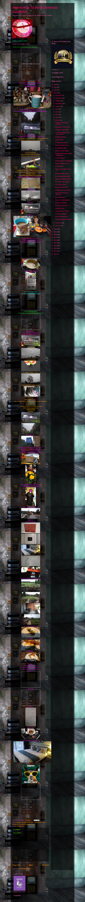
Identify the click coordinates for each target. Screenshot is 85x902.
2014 (55, 251)
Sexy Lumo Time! (60, 184)
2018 (55, 240)
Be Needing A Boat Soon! (62, 176)
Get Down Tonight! (61, 214)
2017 (55, 243)
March (58, 120)
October (58, 101)
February (59, 223)
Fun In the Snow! (60, 197)
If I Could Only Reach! (62, 182)
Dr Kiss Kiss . (30, 822)
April (57, 117)
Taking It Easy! (60, 208)
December (59, 95)
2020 (55, 234)
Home (31, 865)
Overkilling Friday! (61, 148)
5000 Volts (18, 822)
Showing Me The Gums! (62, 127)
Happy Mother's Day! (61, 163)
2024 (55, 90)
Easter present (37, 822)
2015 (55, 248)
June (57, 112)
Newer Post (16, 865)
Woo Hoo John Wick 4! (62, 145)
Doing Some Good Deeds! (63, 190)
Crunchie (24, 822)
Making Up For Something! (63, 161)
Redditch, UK (20, 826)
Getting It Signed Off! (61, 129)
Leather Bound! (60, 158)
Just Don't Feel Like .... (62, 205)
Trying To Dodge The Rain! (63, 179)
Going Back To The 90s (62, 211)
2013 (55, 254)
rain (17, 824)
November (59, 98)
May (57, 114)
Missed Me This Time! (62, 173)
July (57, 109)
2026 (55, 84)
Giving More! (59, 166)
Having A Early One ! (61, 187)
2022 (55, 229)
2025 (55, 87)
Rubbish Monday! (60, 137)
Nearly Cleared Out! (61, 216)
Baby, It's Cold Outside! (62, 200)
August (58, 106)
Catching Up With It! (61, 142)
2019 (55, 237)
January (58, 225)
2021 (55, 232)
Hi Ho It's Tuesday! (61, 203)
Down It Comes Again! (62, 150)
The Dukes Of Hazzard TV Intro (27, 824)
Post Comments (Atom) (24, 868)
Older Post (45, 865)
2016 (55, 245)
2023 (55, 93)
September (59, 103)
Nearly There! (59, 139)
